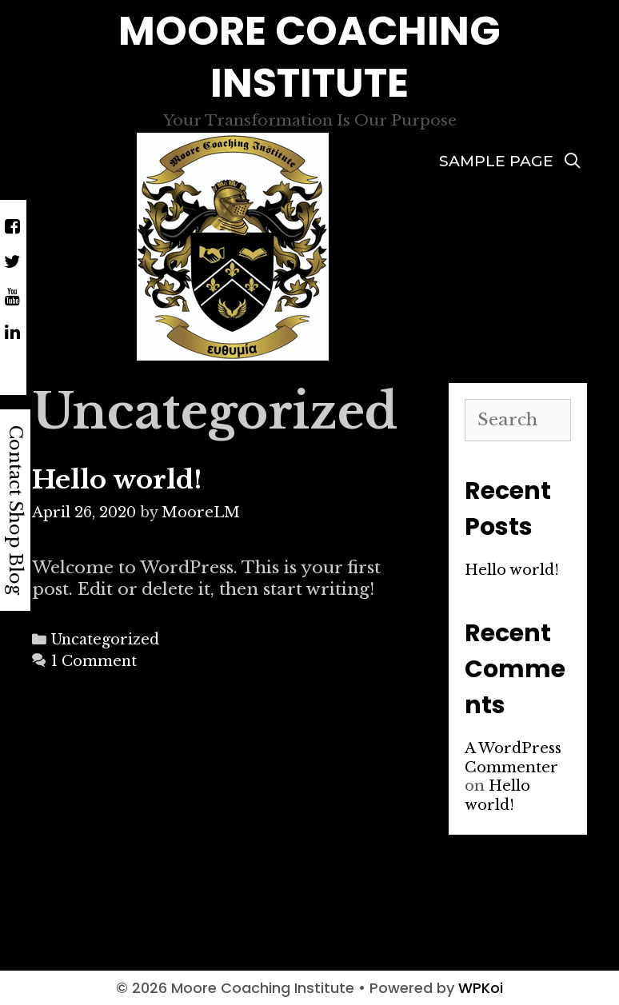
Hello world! (117, 480)
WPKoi (480, 988)
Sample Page (496, 161)
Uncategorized (105, 639)
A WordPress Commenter (513, 758)
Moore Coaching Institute (309, 57)
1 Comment (94, 661)
